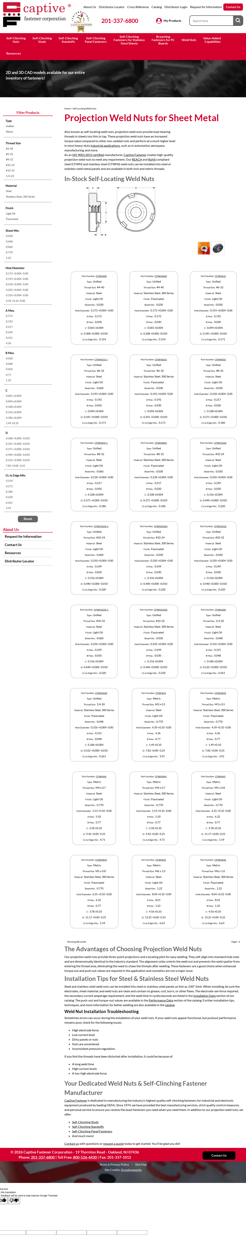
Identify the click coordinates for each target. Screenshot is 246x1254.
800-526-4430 (85, 1157)
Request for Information (206, 7)
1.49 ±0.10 (12, 423)
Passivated (12, 219)
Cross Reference (138, 7)
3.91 (8, 508)
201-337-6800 (119, 20)
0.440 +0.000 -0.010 (18, 454)
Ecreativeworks (131, 1170)
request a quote (113, 1143)
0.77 (8, 374)
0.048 (9, 241)
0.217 (9, 326)
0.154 (9, 480)
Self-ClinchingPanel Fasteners (96, 39)
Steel (9, 191)
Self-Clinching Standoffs (88, 1126)
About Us (89, 7)
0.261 (9, 502)
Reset (28, 519)
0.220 (9, 497)
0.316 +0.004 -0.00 (17, 295)
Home (67, 108)
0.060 (9, 246)
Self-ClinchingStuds (42, 39)
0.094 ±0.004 (14, 401)
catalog (170, 1005)
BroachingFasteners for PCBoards (163, 40)
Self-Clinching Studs (85, 1122)
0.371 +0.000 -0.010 (18, 449)
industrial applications (105, 145)
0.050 (9, 369)
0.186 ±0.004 (14, 417)
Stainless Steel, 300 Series (20, 196)
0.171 (9, 486)
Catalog (156, 7)
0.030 (9, 235)
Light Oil (10, 213)
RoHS (152, 159)
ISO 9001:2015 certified (88, 155)
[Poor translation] (14, 1200)
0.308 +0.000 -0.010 (18, 438)
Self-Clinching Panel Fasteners (92, 1131)
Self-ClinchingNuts (16, 39)
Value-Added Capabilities (212, 39)
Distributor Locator (112, 7)
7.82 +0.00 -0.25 (15, 465)
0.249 (9, 332)
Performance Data (161, 1000)
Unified (10, 126)
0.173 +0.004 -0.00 (17, 273)
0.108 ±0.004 (14, 406)
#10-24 (10, 165)
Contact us (71, 1143)
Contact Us (233, 7)
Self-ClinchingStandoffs (68, 39)
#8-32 (9, 159)
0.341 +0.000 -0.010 (18, 443)
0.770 (9, 252)
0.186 (9, 491)
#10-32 (10, 170)
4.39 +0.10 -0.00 (15, 300)
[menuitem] (28, 126)
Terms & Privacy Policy (114, 1164)
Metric (9, 131)
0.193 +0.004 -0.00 (17, 278)
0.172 (9, 315)
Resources (13, 53)
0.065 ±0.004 (14, 395)
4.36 (8, 343)
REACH (137, 159)
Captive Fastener (135, 155)
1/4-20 (10, 176)
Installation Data (204, 995)
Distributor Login (176, 7)
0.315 (9, 337)
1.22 (8, 257)
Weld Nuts (189, 40)
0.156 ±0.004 (14, 412)
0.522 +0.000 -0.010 (18, 460)
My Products (172, 20)
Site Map (141, 1164)
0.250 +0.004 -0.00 (17, 289)
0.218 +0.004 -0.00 (17, 284)
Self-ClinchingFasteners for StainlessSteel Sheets (129, 40)
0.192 (9, 321)
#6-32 (9, 154)
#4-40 (9, 148)
